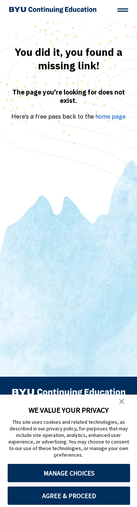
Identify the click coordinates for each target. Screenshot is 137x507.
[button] (121, 401)
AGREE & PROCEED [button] (69, 496)
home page (110, 116)
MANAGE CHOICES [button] (68, 473)
